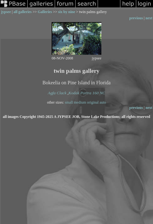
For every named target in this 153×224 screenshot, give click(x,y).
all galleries (22, 12)
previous (136, 18)
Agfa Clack (57, 93)
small (69, 102)
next (149, 18)
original (93, 102)
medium (80, 102)
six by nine (66, 12)
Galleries (45, 12)
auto (103, 102)
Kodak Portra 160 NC (86, 93)
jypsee (6, 12)
